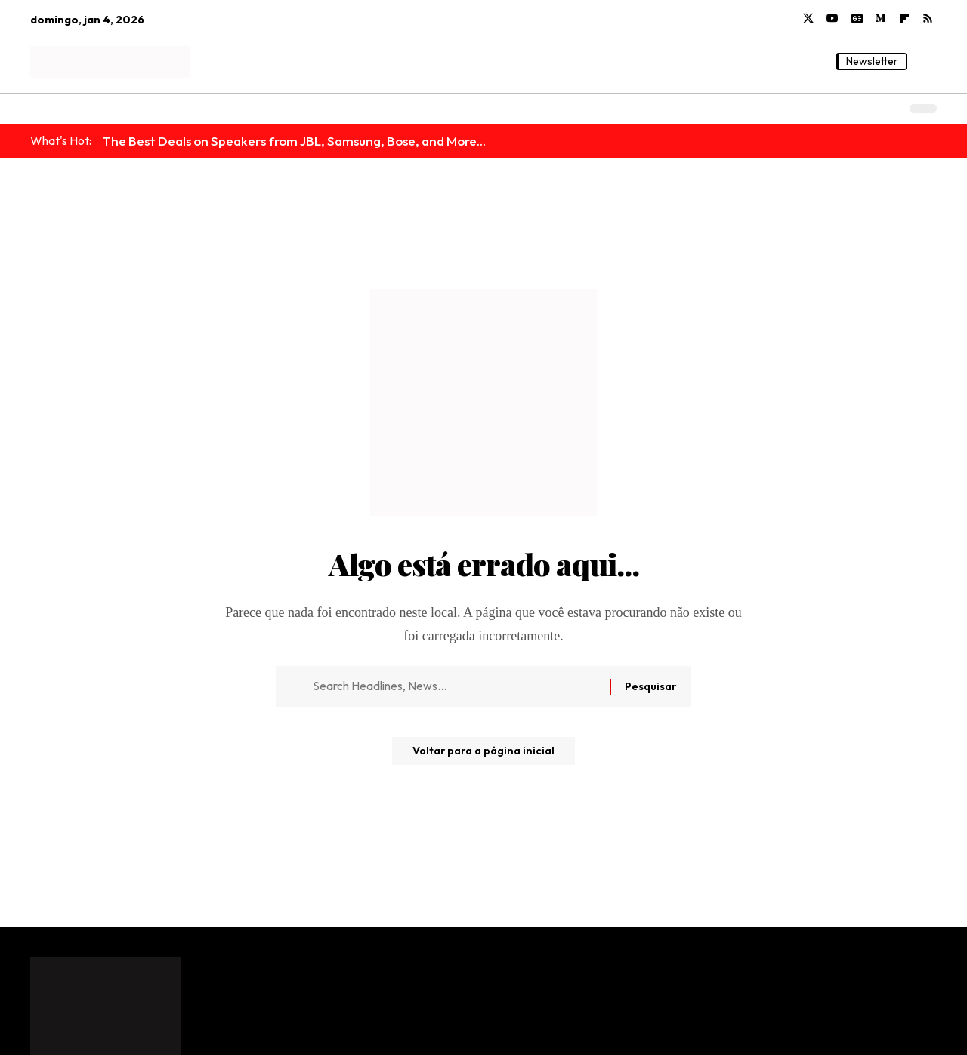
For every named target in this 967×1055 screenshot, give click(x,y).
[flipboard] (904, 19)
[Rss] (928, 19)
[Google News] (857, 19)
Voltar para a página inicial (484, 757)
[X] (808, 19)
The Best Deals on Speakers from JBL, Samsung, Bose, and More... (294, 141)
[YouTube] (832, 19)
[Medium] (881, 19)
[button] (925, 61)
